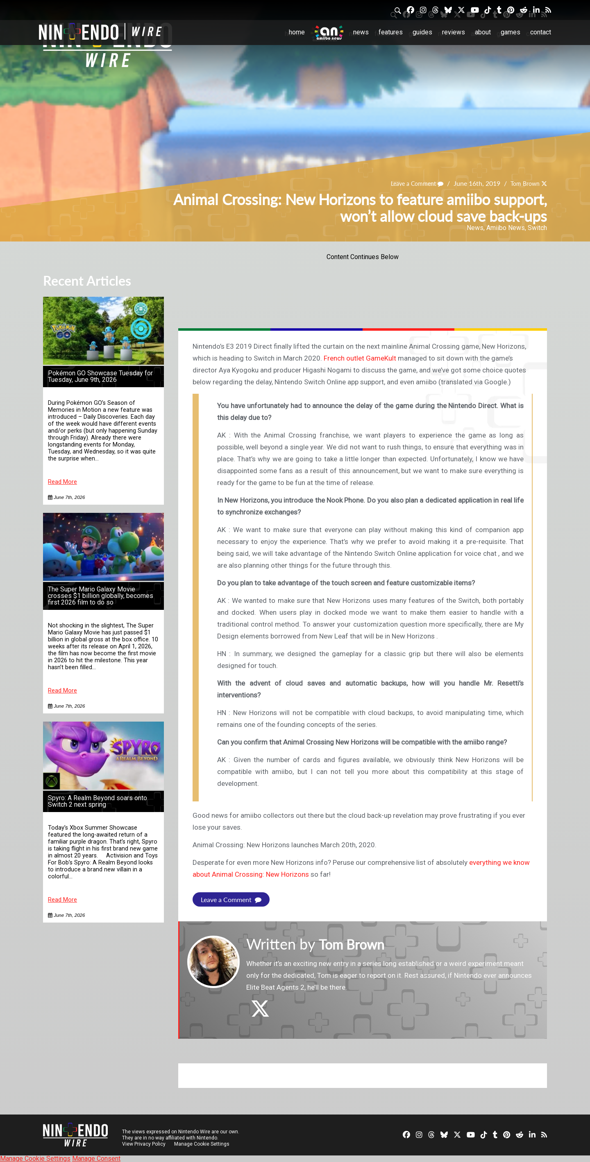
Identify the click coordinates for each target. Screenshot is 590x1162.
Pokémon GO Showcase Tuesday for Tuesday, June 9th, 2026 (100, 376)
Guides (422, 32)
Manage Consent (96, 1158)
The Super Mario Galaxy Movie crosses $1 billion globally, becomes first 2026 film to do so (100, 595)
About (483, 32)
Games (510, 32)
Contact (540, 32)
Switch (537, 228)
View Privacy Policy (144, 1143)
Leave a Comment (409, 183)
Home (297, 32)
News (361, 32)
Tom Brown (522, 183)
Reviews (453, 32)
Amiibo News (505, 228)
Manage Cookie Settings (202, 1143)
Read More (62, 481)
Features (391, 32)
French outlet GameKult (360, 358)
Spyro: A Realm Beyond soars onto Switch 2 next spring (97, 801)
